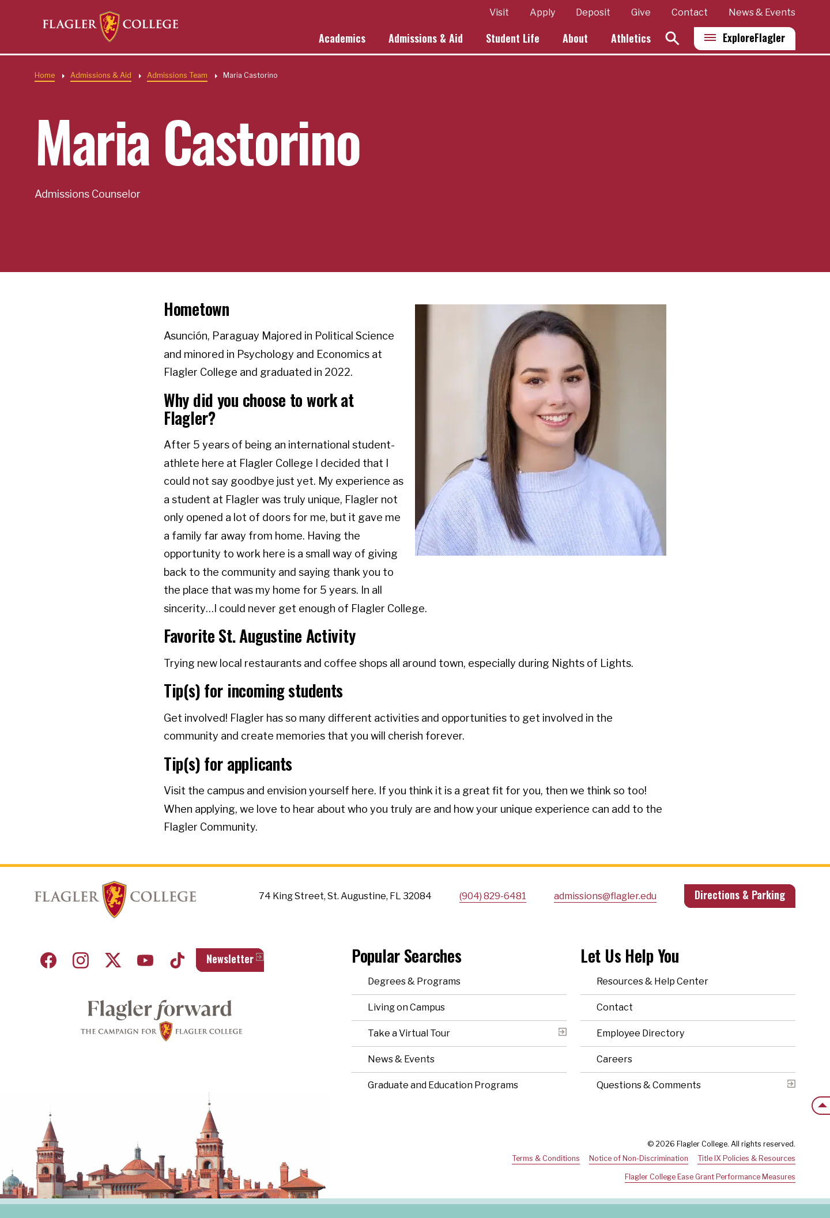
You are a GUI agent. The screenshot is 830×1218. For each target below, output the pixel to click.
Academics (342, 39)
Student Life (513, 39)
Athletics (631, 39)
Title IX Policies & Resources (746, 1158)
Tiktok (177, 960)
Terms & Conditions (546, 1158)
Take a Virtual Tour (409, 1033)
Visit (499, 13)
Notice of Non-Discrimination (638, 1158)
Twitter (113, 960)
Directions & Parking (740, 894)
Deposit (593, 13)
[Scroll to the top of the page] (821, 1105)
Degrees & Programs (414, 981)
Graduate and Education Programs (443, 1085)
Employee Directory (640, 1033)
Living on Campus (406, 1007)
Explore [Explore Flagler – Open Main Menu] (754, 38)
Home (45, 75)
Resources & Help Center (652, 981)
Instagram (81, 960)
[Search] (672, 39)
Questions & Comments (649, 1085)
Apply (542, 13)
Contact (689, 13)
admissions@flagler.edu (605, 896)
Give (641, 13)
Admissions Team (177, 75)
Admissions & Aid (425, 39)
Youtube (145, 960)
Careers (614, 1059)
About (575, 39)
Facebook (48, 960)
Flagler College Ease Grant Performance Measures (710, 1176)
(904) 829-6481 (492, 896)
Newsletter (230, 958)
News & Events (762, 13)
